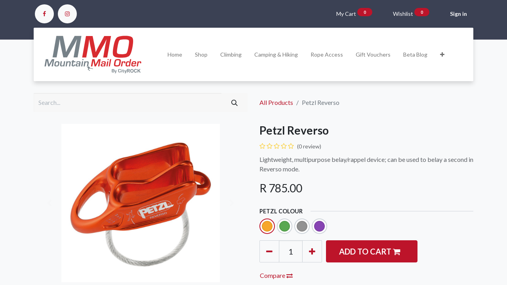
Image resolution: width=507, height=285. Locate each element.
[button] (442, 54)
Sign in (458, 13)
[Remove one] (269, 251)
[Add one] (312, 251)
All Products (276, 102)
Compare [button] (276, 275)
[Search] (234, 102)
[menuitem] (175, 54)
